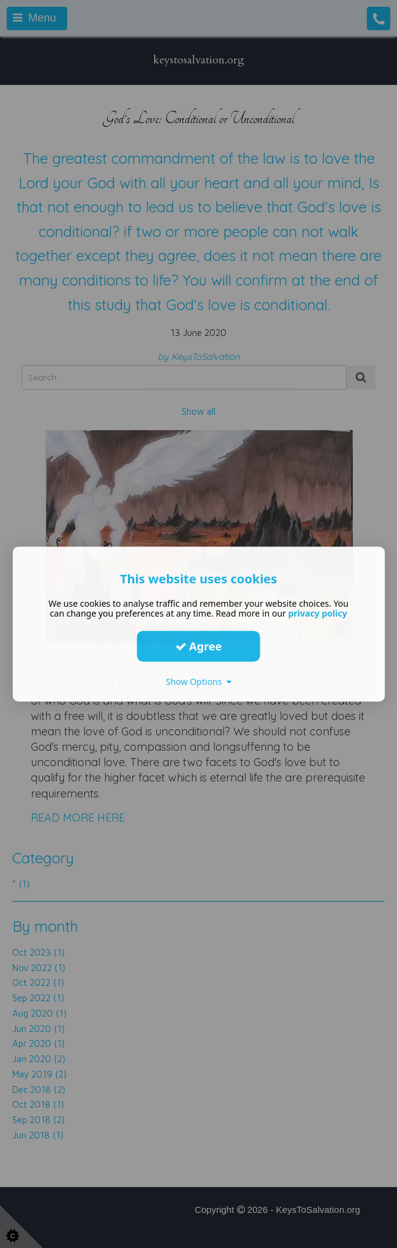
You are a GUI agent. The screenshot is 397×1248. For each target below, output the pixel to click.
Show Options (198, 681)
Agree (198, 646)
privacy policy (317, 613)
